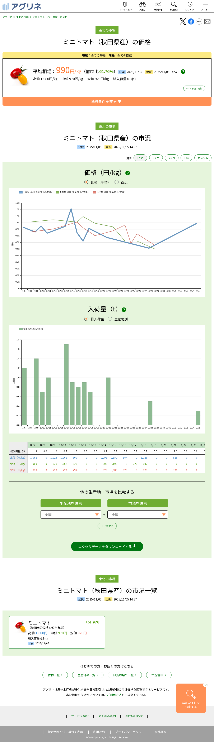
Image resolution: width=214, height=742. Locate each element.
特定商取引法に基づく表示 (65, 732)
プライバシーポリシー (129, 732)
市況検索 (174, 9)
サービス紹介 (80, 716)
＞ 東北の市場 (20, 17)
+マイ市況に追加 (194, 88)
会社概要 (160, 732)
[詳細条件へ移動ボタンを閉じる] (205, 685)
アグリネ (7, 17)
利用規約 (99, 732)
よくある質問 (107, 716)
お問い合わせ (134, 716)
